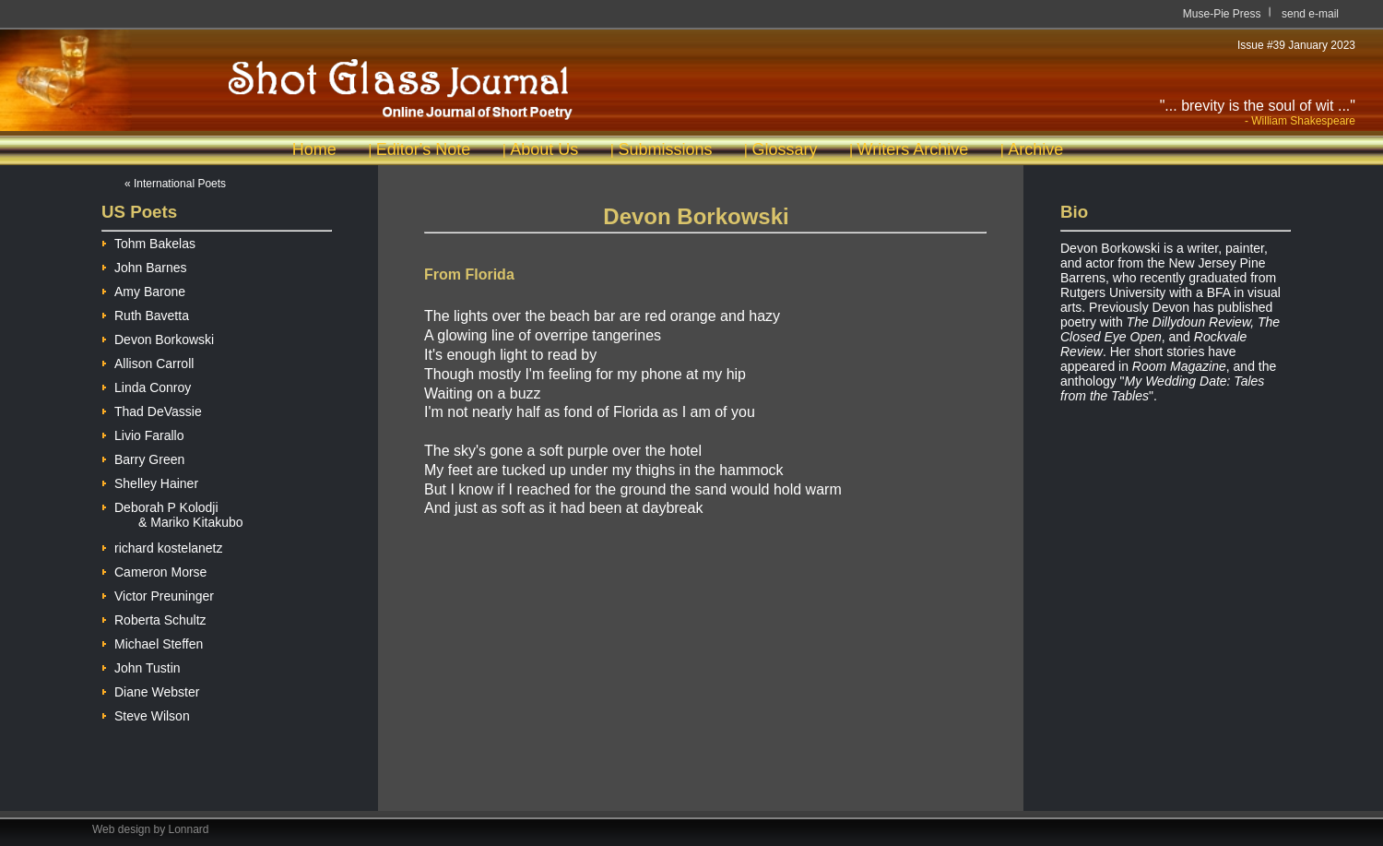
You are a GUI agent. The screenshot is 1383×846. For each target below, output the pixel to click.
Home (314, 149)
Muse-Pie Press (1222, 13)
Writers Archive (913, 149)
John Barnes (144, 265)
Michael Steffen (152, 641)
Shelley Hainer (149, 481)
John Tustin (141, 665)
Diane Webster (150, 689)
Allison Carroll (147, 361)
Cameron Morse (154, 569)
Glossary (784, 149)
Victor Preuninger (157, 593)
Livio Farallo (142, 433)
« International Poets (175, 183)
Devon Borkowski (157, 337)
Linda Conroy (146, 385)
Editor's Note (423, 149)
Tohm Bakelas (148, 241)
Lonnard (189, 829)
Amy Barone (143, 289)
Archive (1035, 149)
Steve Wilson (145, 713)
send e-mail (1310, 13)
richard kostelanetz (162, 545)
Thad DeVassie (151, 409)
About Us (544, 149)
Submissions (665, 149)
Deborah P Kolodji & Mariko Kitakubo (172, 507)
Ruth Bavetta (145, 313)
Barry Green (142, 457)
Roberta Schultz (154, 617)
